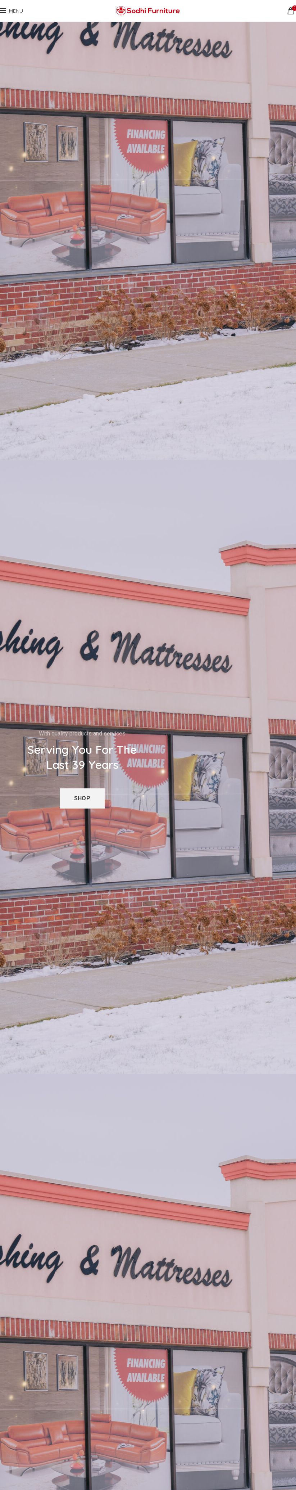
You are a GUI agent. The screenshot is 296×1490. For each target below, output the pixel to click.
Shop (82, 798)
